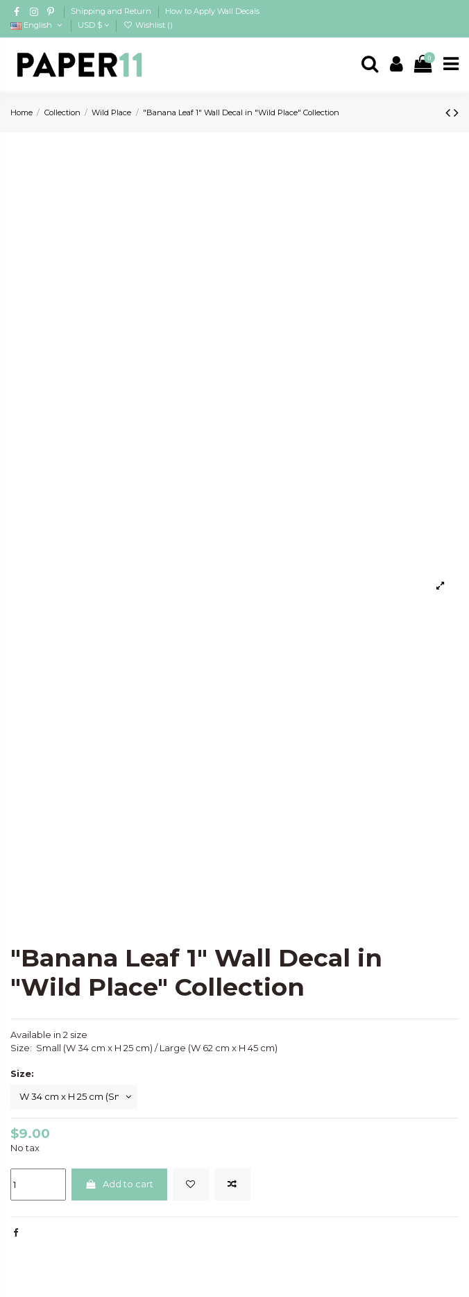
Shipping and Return (112, 11)
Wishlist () (147, 25)
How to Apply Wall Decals (212, 11)
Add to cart (119, 1183)
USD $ (93, 25)
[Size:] (73, 1097)
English (37, 25)
